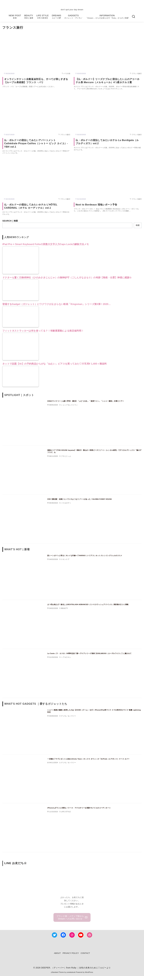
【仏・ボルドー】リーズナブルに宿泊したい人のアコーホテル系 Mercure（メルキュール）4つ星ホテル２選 (107, 81)
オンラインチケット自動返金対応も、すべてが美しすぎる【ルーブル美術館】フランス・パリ (36, 81)
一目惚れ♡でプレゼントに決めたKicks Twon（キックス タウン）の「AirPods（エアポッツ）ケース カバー (88, 759)
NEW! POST (15, 16)
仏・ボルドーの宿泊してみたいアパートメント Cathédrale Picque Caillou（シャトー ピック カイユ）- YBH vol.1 (36, 143)
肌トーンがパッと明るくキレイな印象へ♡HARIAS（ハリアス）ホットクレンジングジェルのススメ (84, 555)
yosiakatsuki (71, 972)
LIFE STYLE (42, 16)
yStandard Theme (57, 972)
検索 (138, 225)
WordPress (89, 972)
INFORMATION (107, 16)
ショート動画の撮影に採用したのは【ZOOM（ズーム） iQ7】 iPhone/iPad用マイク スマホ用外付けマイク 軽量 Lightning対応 (94, 711)
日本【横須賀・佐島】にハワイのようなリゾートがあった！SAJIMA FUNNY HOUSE (79, 499)
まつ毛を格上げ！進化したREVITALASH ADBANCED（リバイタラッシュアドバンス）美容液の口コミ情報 (87, 604)
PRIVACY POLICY (71, 953)
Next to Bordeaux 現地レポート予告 (96, 204)
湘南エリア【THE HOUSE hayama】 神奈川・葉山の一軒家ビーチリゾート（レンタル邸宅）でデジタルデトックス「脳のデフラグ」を (94, 451)
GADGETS (73, 16)
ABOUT (57, 953)
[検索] (133, 16)
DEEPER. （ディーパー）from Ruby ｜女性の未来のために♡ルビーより (76, 968)
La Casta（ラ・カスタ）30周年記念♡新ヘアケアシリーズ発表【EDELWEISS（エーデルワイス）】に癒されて (89, 653)
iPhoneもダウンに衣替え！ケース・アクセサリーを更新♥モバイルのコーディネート (79, 808)
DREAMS (56, 16)
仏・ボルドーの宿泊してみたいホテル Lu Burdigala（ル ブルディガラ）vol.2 (107, 142)
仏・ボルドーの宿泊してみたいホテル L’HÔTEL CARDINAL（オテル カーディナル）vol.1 (30, 206)
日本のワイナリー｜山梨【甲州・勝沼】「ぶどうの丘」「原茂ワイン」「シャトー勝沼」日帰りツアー (85, 401)
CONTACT (85, 953)
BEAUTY (28, 16)
